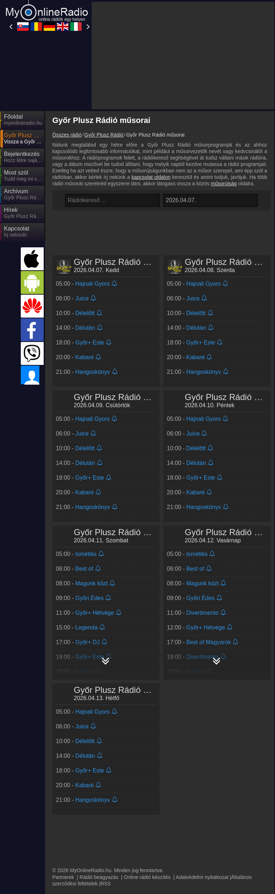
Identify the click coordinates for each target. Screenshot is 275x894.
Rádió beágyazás (98, 784)
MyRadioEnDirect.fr (146, 835)
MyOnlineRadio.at (208, 814)
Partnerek (63, 784)
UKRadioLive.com (80, 814)
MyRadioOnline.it (143, 814)
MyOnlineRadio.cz (208, 835)
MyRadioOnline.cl (143, 856)
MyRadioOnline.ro (144, 804)
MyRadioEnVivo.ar (81, 845)
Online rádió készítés (147, 784)
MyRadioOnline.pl (144, 825)
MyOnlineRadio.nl (79, 856)
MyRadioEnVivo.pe (145, 845)
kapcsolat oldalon (150, 112)
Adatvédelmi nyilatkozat (202, 784)
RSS (105, 790)
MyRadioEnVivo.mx (210, 845)
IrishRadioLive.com (81, 835)
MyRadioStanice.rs (209, 825)
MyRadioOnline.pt (80, 866)
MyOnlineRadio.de (209, 804)
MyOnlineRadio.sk (80, 804)
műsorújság (224, 119)
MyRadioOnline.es (80, 825)
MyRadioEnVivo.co (209, 856)
